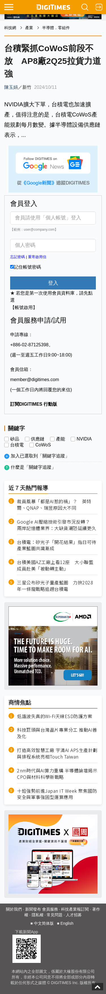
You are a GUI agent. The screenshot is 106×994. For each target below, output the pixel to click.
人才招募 (74, 915)
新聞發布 (33, 909)
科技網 (10, 27)
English (66, 923)
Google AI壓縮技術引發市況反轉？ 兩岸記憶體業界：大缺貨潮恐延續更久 (56, 524)
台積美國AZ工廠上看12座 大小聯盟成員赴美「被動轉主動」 (55, 565)
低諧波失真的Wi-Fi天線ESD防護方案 (54, 716)
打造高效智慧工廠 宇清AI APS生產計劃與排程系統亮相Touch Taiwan (57, 753)
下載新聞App (26, 932)
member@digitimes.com (34, 379)
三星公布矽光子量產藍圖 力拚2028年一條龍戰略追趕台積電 (55, 585)
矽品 (14, 439)
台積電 (17, 445)
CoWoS (43, 445)
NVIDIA (84, 439)
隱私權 (38, 915)
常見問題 (54, 915)
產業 (29, 27)
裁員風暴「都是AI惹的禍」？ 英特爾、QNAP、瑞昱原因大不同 (54, 504)
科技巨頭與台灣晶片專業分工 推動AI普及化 (57, 733)
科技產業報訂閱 (75, 909)
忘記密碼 (17, 257)
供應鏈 (37, 439)
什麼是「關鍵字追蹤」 (33, 467)
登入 (53, 283)
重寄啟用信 (37, 257)
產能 (60, 439)
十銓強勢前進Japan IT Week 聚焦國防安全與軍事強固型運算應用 (57, 794)
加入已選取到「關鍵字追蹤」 (40, 455)
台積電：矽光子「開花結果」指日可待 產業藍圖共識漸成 (57, 545)
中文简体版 (44, 923)
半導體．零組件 (56, 27)
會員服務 (50, 909)
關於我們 (14, 909)
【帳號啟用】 (23, 307)
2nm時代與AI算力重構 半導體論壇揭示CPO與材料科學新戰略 (57, 773)
